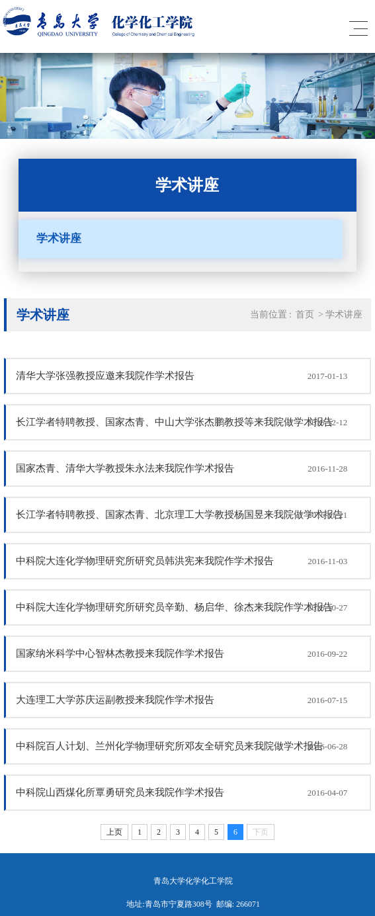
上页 (114, 832)
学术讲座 (58, 238)
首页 (305, 314)
